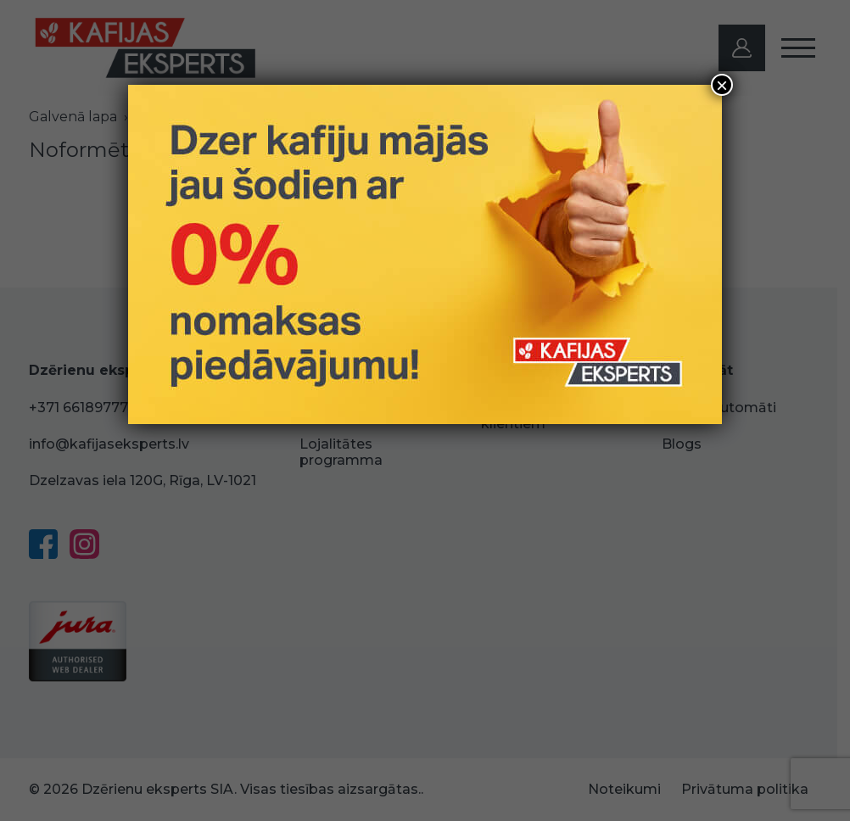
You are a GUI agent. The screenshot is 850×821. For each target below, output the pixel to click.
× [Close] (722, 85)
